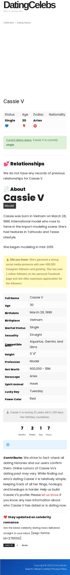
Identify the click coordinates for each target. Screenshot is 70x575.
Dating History (24, 22)
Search (29, 569)
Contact (46, 569)
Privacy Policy (59, 569)
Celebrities (8, 22)
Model (25, 545)
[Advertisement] (35, 61)
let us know (50, 495)
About (37, 569)
